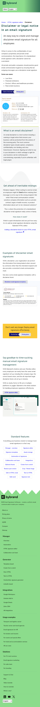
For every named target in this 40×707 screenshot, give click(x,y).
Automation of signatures (19, 456)
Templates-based (9, 564)
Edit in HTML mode (12, 473)
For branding (7, 668)
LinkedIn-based (8, 584)
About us (5, 510)
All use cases (7, 645)
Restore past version (10, 468)
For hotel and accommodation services (15, 641)
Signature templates (12, 452)
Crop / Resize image (28, 468)
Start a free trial (7, 91)
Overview (6, 540)
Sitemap (4, 530)
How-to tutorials (9, 687)
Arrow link (23, 232)
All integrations (8, 610)
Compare (5, 526)
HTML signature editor (11, 392)
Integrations (29, 460)
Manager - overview (11, 448)
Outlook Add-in (8, 598)
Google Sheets (8, 602)
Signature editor (28, 448)
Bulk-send (13, 477)
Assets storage (28, 452)
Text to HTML (28, 473)
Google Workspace (9, 594)
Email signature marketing (11, 660)
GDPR (4, 522)
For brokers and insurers (11, 633)
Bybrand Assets (10, 464)
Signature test (26, 477)
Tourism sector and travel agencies (14, 625)
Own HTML (7, 572)
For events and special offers (12, 637)
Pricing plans (20, 91)
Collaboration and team (12, 460)
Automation (7, 544)
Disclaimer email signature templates (15, 282)
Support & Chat (8, 674)
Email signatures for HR (11, 629)
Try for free (14, 334)
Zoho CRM (7, 606)
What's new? (7, 691)
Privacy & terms (7, 518)
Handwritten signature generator (13, 580)
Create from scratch (27, 464)
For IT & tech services (10, 656)
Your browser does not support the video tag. (20, 407)
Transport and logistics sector (12, 621)
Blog (5, 678)
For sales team (8, 664)
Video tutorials (8, 682)
